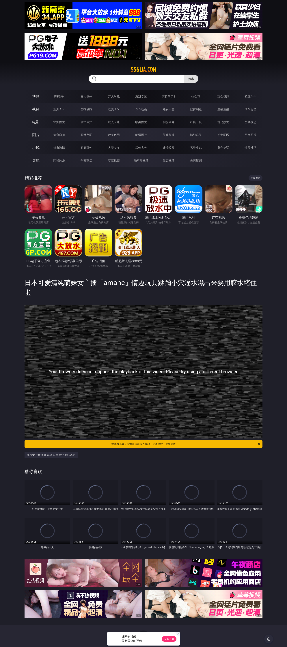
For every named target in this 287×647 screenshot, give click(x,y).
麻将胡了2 (168, 96)
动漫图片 (141, 135)
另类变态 (250, 122)
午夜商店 (86, 160)
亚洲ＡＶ (59, 109)
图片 (36, 134)
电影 (36, 121)
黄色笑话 (223, 148)
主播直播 (223, 109)
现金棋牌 (223, 96)
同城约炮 (59, 160)
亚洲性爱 (59, 122)
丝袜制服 (196, 109)
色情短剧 (196, 160)
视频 (36, 109)
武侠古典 (141, 148)
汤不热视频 (141, 160)
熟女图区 (223, 135)
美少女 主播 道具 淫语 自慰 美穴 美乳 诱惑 (51, 455)
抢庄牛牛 (250, 96)
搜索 (191, 79)
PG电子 (59, 96)
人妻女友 (114, 148)
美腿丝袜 (168, 135)
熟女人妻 (168, 109)
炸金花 (195, 96)
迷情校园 (168, 148)
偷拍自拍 (86, 122)
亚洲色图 (86, 135)
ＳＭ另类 (250, 109)
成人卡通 (114, 122)
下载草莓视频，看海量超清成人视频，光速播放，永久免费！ (185, 444)
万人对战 (114, 96)
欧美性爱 (141, 122)
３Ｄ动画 (141, 109)
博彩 (36, 96)
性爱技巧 (250, 148)
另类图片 (250, 135)
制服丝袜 (168, 122)
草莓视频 (114, 160)
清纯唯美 (196, 135)
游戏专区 (141, 96)
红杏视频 (168, 160)
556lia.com (143, 69)
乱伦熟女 (223, 122)
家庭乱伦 (86, 148)
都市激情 (59, 148)
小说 (36, 147)
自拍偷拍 (86, 109)
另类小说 (196, 148)
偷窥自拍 (59, 135)
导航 (36, 160)
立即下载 (169, 639)
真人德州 (86, 96)
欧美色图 (114, 135)
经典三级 (196, 122)
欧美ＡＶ (114, 109)
